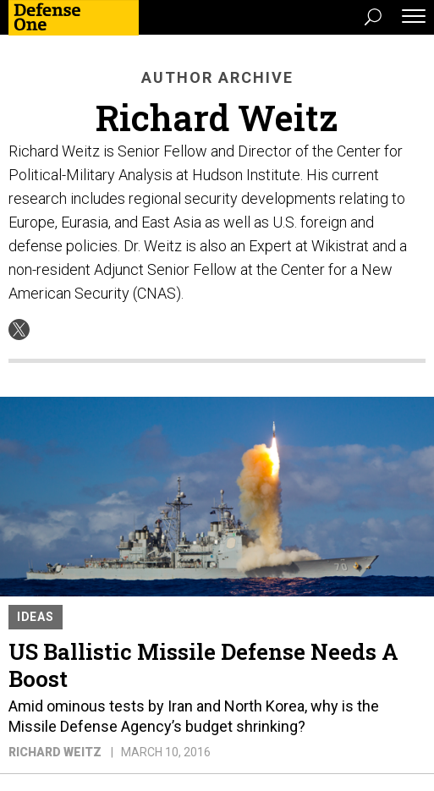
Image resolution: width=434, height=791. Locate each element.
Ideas (35, 616)
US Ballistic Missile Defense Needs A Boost (203, 665)
